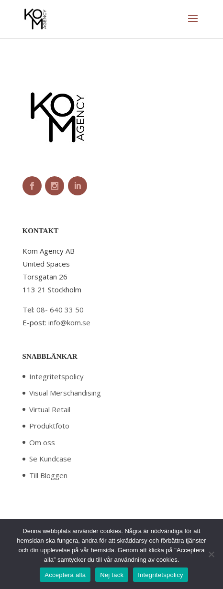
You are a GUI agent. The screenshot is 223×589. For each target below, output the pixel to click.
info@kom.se (69, 322)
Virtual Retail (49, 409)
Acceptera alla (65, 574)
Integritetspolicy (56, 376)
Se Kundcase (50, 458)
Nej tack (111, 574)
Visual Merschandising (65, 392)
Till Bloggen (48, 475)
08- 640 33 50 (60, 309)
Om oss (42, 442)
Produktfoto (49, 425)
